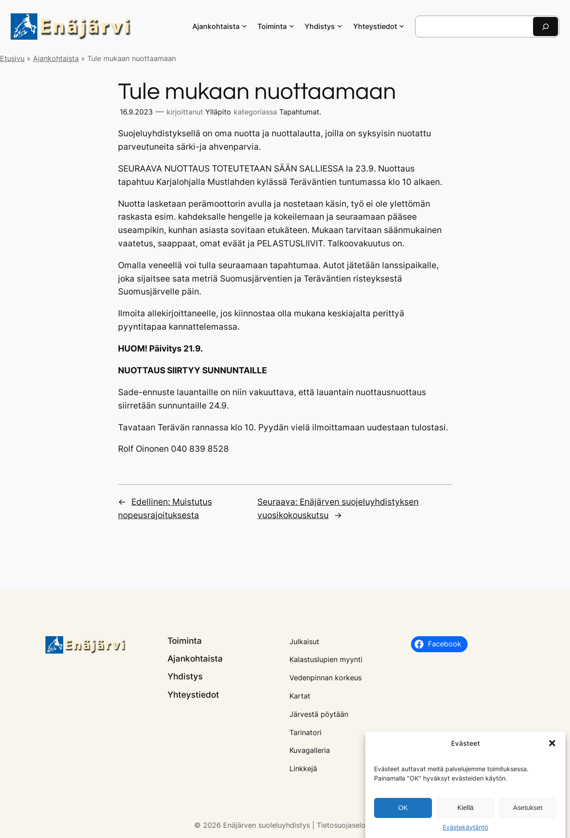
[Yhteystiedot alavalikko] (401, 26)
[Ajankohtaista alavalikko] (244, 26)
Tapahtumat (299, 111)
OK (403, 811)
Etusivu (12, 58)
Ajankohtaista (56, 58)
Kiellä (465, 811)
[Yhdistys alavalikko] (339, 26)
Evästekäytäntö (465, 830)
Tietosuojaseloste (346, 825)
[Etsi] (545, 26)
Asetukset (527, 811)
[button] (552, 747)
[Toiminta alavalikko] (291, 26)
